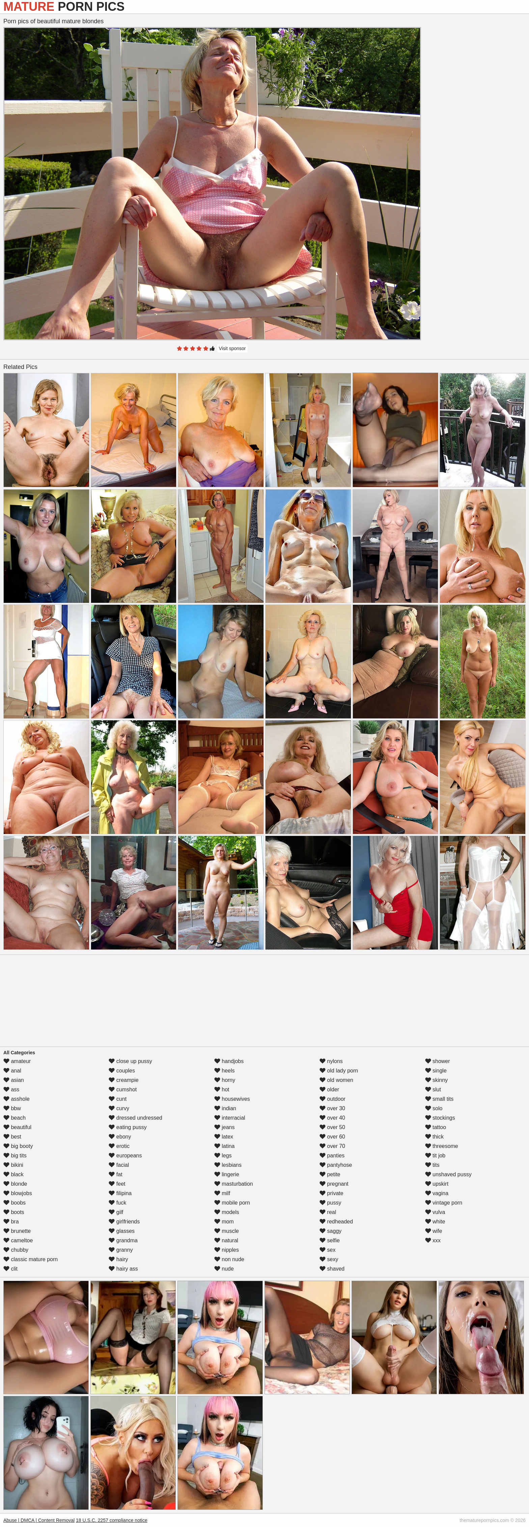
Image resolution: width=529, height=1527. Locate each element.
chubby (15, 1250)
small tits (439, 1099)
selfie (329, 1240)
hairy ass (123, 1269)
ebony (120, 1137)
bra (11, 1221)
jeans (224, 1127)
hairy (118, 1259)
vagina (437, 1193)
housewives (232, 1099)
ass (11, 1089)
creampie (123, 1080)
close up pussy (130, 1061)
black (13, 1174)
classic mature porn (30, 1259)
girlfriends (124, 1221)
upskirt (437, 1184)
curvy (119, 1108)
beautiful (17, 1127)
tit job (435, 1155)
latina (224, 1146)
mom (224, 1221)
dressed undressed (135, 1118)
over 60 (332, 1137)
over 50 (332, 1127)
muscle (226, 1231)
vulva (435, 1212)
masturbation (233, 1184)
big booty (18, 1146)
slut (433, 1089)
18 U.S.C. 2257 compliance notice (111, 1520)
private (331, 1193)
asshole (16, 1099)
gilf (116, 1212)
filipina (120, 1193)
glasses (122, 1231)
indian (225, 1108)
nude (224, 1269)
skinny (436, 1080)
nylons (331, 1061)
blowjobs (17, 1193)
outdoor (332, 1099)
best (12, 1137)
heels (224, 1070)
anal (12, 1070)
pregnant (334, 1184)
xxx (433, 1240)
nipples (226, 1250)
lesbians (228, 1165)
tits (432, 1165)
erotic (119, 1146)
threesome (441, 1146)
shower (437, 1061)
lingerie (226, 1174)
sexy (328, 1259)
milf (222, 1193)
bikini (13, 1165)
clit (10, 1269)
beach (14, 1118)
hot (221, 1089)
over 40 (332, 1118)
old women (336, 1080)
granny (121, 1250)
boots (13, 1212)
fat (115, 1174)
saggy (330, 1231)
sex (327, 1250)
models (226, 1212)
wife (433, 1231)
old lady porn (338, 1070)
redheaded (336, 1221)
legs (223, 1155)
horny (224, 1080)
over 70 (332, 1146)
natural (226, 1240)
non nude (229, 1259)
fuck (117, 1203)
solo (434, 1108)
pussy (330, 1203)
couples (122, 1070)
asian (13, 1080)
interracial (229, 1118)
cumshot (123, 1089)
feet (117, 1184)
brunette (17, 1231)
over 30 (332, 1108)
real (327, 1212)
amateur (17, 1061)
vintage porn (444, 1203)
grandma (123, 1240)
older (329, 1089)
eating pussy (127, 1127)
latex (223, 1137)
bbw (12, 1108)
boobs (14, 1203)
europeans (125, 1155)
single (436, 1070)
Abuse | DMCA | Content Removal (39, 1520)
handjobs (229, 1061)
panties (331, 1155)
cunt (118, 1099)
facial (119, 1165)
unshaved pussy (448, 1174)
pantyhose (335, 1165)
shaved (331, 1269)
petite (329, 1174)
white (435, 1221)
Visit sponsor (232, 348)
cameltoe (18, 1240)
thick (434, 1137)
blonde (15, 1184)
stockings (440, 1118)
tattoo (435, 1127)
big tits (15, 1155)
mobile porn (232, 1203)
